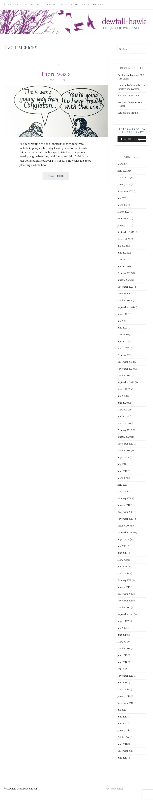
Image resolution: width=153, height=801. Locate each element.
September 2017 (126, 614)
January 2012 (124, 730)
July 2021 (122, 321)
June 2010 (122, 758)
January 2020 (124, 437)
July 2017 (122, 628)
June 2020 (123, 403)
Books (35, 4)
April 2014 (122, 669)
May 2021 (122, 334)
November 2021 (125, 293)
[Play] (121, 139)
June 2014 (122, 662)
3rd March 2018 (56, 80)
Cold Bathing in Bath (128, 113)
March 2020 (124, 423)
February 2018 (124, 580)
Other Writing (54, 4)
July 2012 (122, 710)
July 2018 (122, 546)
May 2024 (122, 164)
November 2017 (125, 600)
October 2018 (124, 525)
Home (8, 4)
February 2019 (124, 498)
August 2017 (123, 621)
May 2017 (122, 641)
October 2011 (124, 737)
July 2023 (122, 198)
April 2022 (123, 266)
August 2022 (124, 239)
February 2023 (125, 218)
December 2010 (125, 751)
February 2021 (124, 355)
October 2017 (124, 607)
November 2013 (125, 676)
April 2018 (122, 566)
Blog (74, 4)
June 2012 (122, 716)
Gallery (99, 4)
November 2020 (126, 369)
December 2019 (125, 443)
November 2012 (125, 703)
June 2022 (123, 252)
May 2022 (122, 259)
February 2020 (125, 430)
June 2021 (122, 327)
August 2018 (123, 539)
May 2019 (122, 478)
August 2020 (124, 389)
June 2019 (122, 471)
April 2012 (122, 723)
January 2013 (124, 696)
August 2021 (123, 314)
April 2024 (123, 171)
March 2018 (123, 573)
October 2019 (124, 450)
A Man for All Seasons (128, 95)
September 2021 (126, 307)
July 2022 (122, 246)
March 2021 (123, 348)
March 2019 (123, 491)
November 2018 (125, 519)
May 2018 (122, 560)
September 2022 (126, 232)
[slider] (129, 139)
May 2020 (122, 409)
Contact (115, 4)
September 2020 (126, 382)
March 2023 (123, 212)
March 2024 (124, 177)
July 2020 (122, 396)
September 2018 (126, 532)
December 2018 (125, 512)
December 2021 (125, 287)
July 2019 (122, 464)
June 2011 (122, 744)
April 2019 (122, 485)
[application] (132, 139)
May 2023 (122, 205)
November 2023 (125, 191)
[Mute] (139, 139)
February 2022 (125, 273)
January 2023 (124, 225)
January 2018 (124, 587)
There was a (56, 73)
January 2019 (124, 505)
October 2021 (124, 300)
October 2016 (124, 648)
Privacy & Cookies (114, 788)
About (19, 4)
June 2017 (122, 635)
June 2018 (122, 553)
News (85, 4)
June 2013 (122, 682)
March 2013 (123, 689)
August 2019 (123, 457)
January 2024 (124, 184)
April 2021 (122, 341)
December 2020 (126, 362)
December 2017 (125, 594)
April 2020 (123, 416)
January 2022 (124, 280)
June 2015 (122, 655)
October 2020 (124, 375)
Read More (58, 177)
